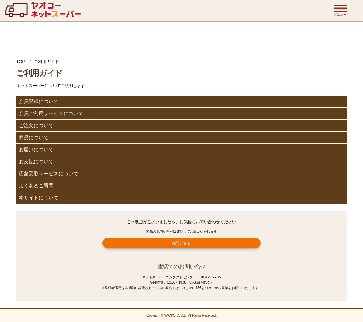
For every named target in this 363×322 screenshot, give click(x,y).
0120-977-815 (211, 277)
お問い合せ (181, 243)
